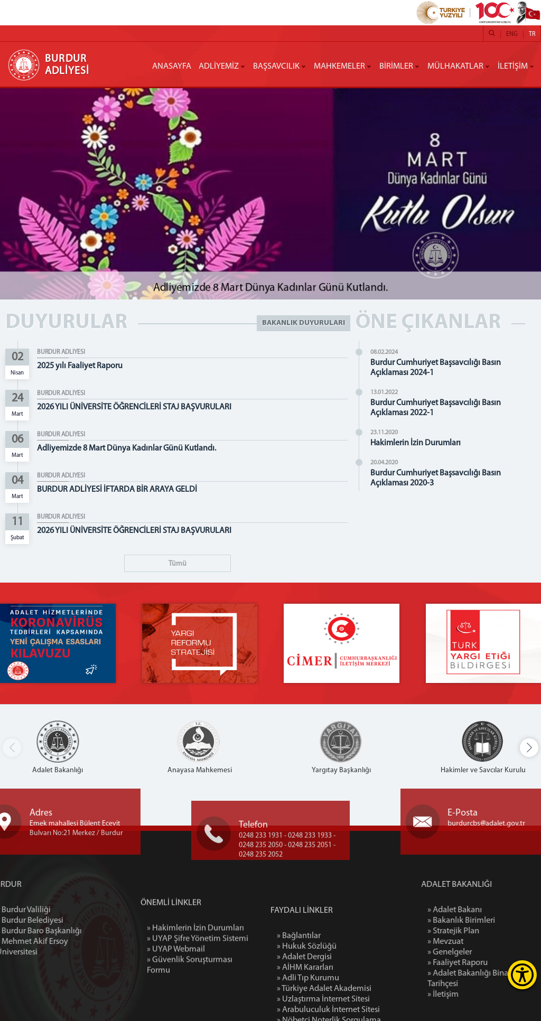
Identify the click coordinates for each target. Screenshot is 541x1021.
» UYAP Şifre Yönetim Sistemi (197, 983)
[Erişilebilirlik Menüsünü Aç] (522, 974)
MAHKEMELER (339, 66)
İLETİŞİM (513, 66)
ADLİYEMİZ (219, 66)
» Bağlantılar (299, 1000)
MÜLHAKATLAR (455, 66)
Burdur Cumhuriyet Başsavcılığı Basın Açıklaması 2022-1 (441, 408)
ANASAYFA (171, 66)
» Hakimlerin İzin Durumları (195, 973)
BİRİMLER (396, 66)
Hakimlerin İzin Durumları (421, 443)
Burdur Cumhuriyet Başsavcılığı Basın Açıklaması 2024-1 (441, 368)
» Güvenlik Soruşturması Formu (189, 1009)
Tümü (177, 564)
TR (532, 34)
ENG (512, 34)
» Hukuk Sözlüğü (307, 1010)
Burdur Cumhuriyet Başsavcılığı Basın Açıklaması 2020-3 (441, 478)
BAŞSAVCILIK (276, 66)
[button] (529, 747)
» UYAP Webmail (176, 994)
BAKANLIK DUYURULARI (303, 323)
